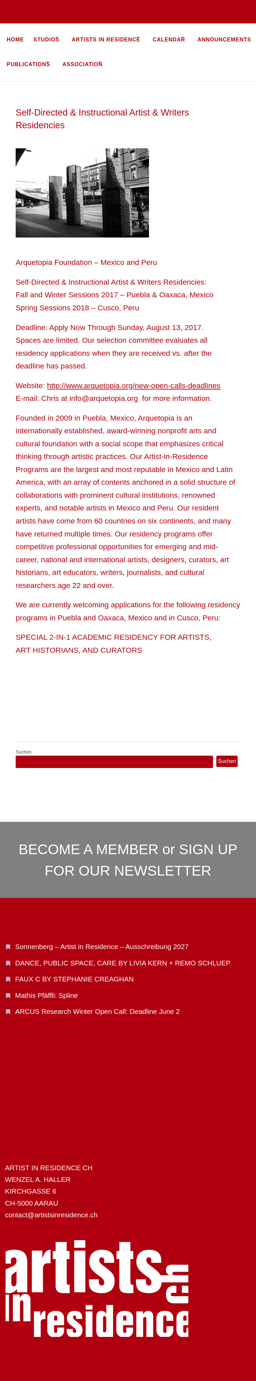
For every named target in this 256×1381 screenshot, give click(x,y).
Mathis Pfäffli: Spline (46, 986)
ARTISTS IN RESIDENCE (117, 37)
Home (15, 37)
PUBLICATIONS (95, 57)
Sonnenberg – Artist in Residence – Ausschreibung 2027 (102, 937)
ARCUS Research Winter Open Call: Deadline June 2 (97, 1002)
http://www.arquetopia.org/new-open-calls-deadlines (133, 376)
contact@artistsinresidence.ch (51, 1206)
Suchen (23, 743)
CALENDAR (188, 37)
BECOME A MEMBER (89, 840)
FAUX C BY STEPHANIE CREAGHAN (74, 970)
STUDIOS (50, 37)
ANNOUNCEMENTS (33, 57)
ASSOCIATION (157, 57)
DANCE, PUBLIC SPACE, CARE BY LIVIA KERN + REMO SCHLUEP (123, 953)
